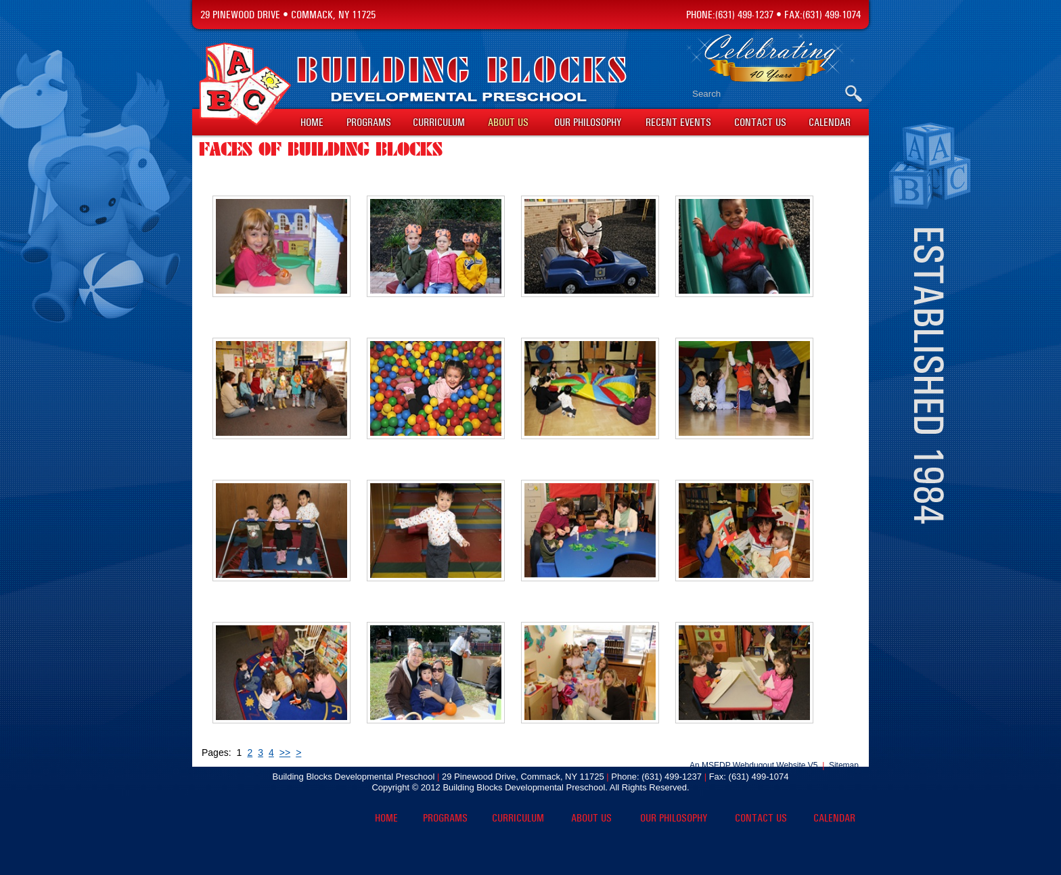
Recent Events (678, 122)
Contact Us (760, 122)
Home (311, 122)
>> (284, 752)
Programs (368, 122)
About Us (508, 122)
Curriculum (439, 122)
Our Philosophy (587, 122)
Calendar (830, 122)
